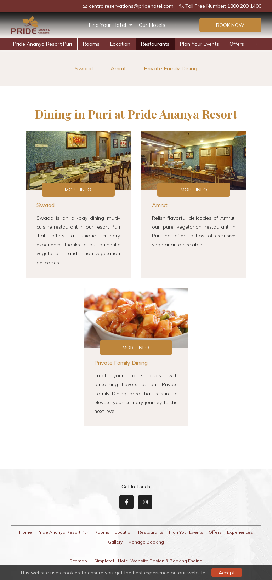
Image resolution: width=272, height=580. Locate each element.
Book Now (230, 25)
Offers (237, 44)
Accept (227, 572)
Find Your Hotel (110, 25)
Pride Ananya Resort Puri (42, 44)
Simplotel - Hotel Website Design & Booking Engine (148, 560)
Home (25, 532)
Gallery (115, 542)
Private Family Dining (170, 68)
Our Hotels (152, 25)
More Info (78, 189)
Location (120, 44)
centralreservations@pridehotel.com (128, 6)
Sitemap (78, 560)
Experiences (240, 532)
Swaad (84, 68)
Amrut (118, 68)
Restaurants (155, 44)
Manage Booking (146, 542)
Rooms (91, 44)
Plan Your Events (199, 44)
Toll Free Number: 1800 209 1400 (220, 6)
